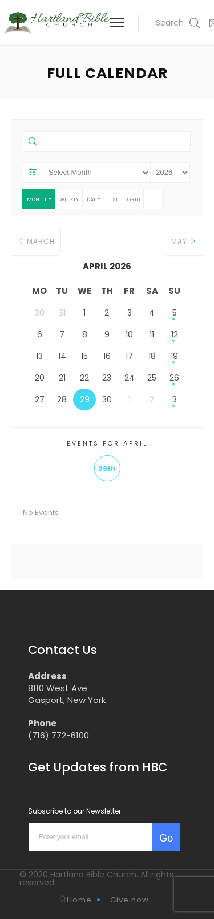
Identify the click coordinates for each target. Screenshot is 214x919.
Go (166, 838)
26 (174, 377)
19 (174, 356)
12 (174, 334)
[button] (171, 23)
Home (75, 900)
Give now (129, 900)
